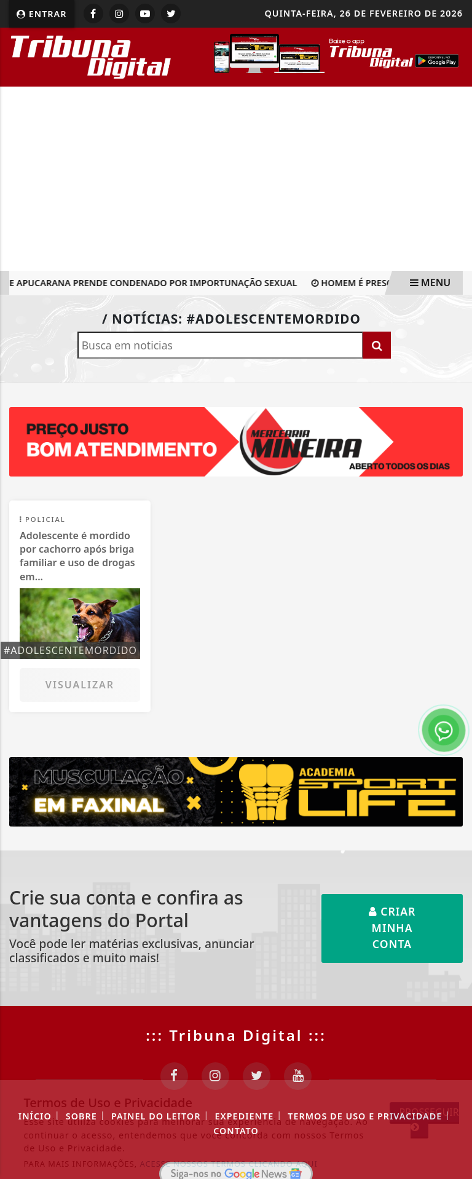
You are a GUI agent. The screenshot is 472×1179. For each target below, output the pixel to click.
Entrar (42, 14)
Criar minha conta (392, 927)
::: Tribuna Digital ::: (236, 1035)
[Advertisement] (236, 179)
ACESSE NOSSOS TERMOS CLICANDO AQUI (229, 1163)
